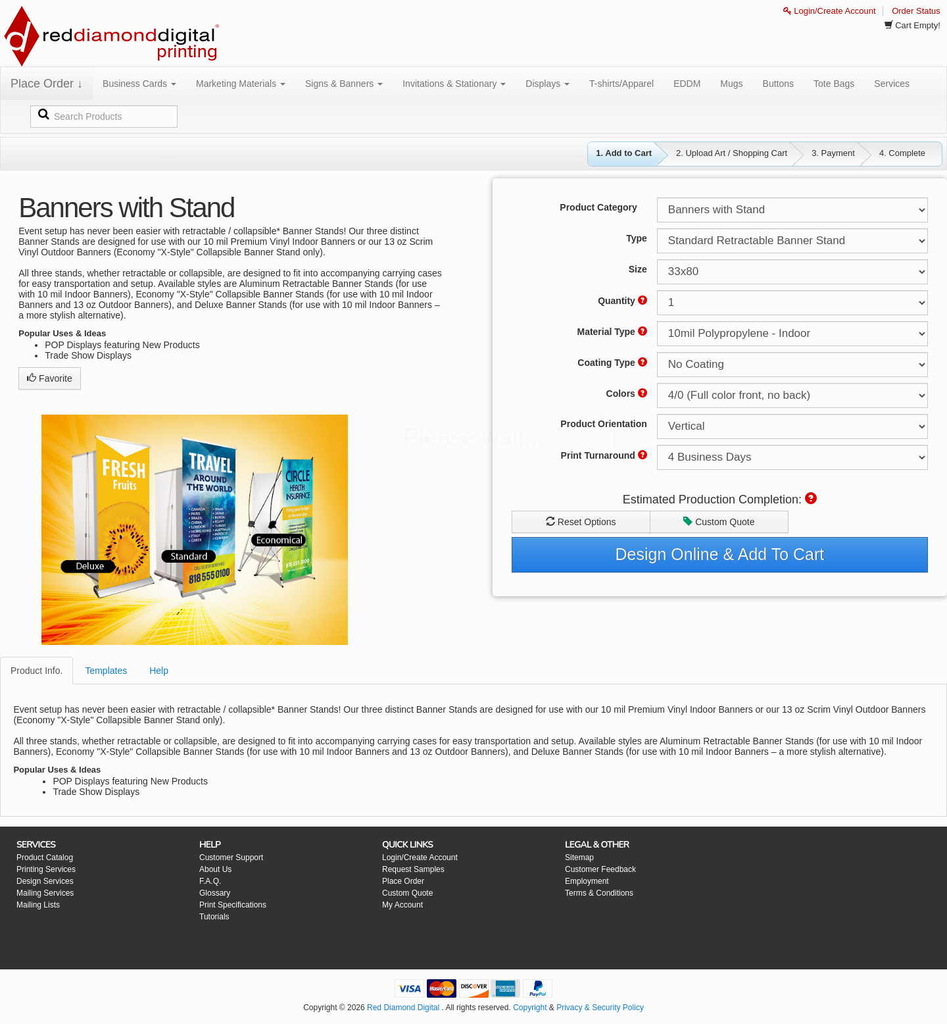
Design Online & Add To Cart (720, 554)
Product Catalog (44, 857)
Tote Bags (833, 83)
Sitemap (579, 857)
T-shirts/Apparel (621, 83)
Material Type (611, 331)
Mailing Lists (38, 904)
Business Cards (139, 83)
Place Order (403, 881)
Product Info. (36, 670)
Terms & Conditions (599, 893)
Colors (626, 393)
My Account (402, 904)
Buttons (778, 83)
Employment (587, 881)
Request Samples (413, 869)
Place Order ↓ (47, 83)
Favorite (49, 378)
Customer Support (231, 857)
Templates (106, 670)
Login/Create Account (829, 11)
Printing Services (46, 869)
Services (892, 83)
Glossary (214, 893)
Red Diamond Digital (403, 1007)
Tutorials (214, 916)
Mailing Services (45, 893)
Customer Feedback (600, 869)
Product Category (598, 207)
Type (636, 238)
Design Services (45, 881)
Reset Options (581, 522)
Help (158, 670)
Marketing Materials (240, 83)
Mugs (731, 83)
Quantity (622, 300)
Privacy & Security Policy (600, 1007)
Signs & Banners (344, 83)
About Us (215, 869)
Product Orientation (603, 424)
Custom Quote (718, 522)
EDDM (686, 83)
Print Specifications (232, 904)
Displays (547, 83)
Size (638, 269)
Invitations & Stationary (454, 83)
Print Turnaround (604, 455)
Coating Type (612, 362)
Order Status (916, 11)
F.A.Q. (210, 881)
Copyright (529, 1007)
